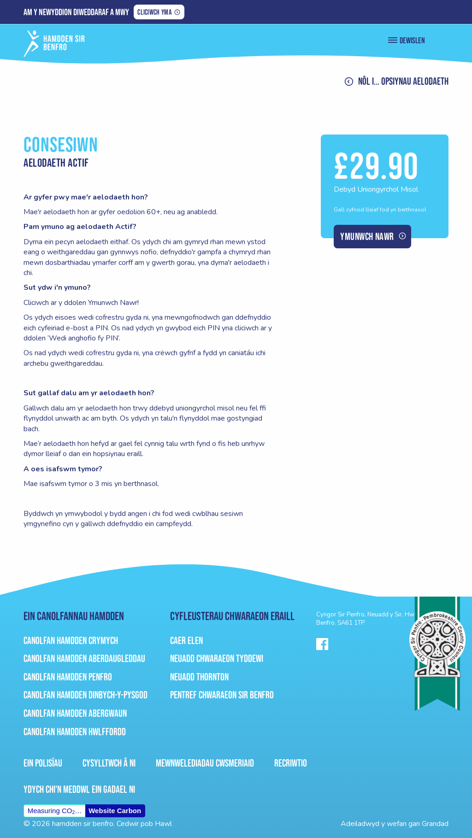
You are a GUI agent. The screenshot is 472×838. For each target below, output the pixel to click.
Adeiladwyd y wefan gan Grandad (394, 824)
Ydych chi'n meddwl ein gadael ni (79, 789)
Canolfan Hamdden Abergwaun (75, 713)
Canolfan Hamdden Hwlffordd (75, 732)
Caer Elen (186, 640)
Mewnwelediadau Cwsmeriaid (205, 763)
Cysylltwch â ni (109, 763)
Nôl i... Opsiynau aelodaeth (403, 81)
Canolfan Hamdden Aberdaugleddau (84, 658)
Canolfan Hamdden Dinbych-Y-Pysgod (86, 695)
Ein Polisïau (43, 763)
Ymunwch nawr (367, 236)
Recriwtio (290, 763)
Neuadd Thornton (199, 677)
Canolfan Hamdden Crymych (71, 640)
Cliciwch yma (154, 12)
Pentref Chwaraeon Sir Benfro (222, 695)
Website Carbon (114, 811)
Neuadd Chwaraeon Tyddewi (216, 658)
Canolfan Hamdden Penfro (68, 677)
